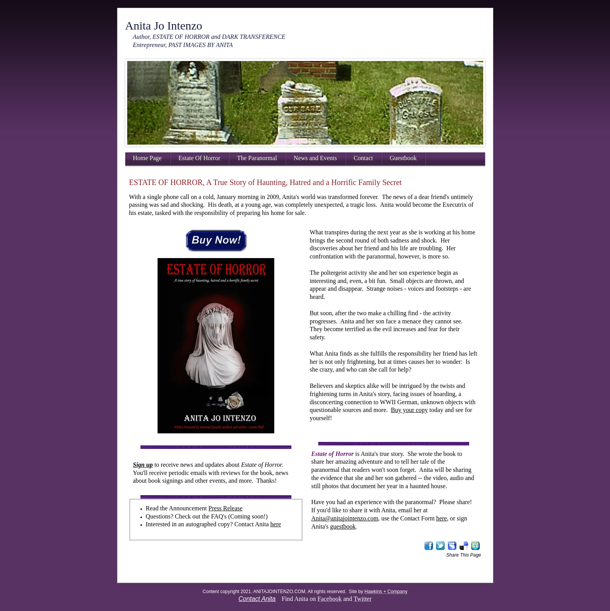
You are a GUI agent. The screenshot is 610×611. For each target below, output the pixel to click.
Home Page (147, 158)
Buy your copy (409, 410)
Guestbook (403, 158)
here (275, 524)
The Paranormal (257, 158)
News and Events (315, 158)
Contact (363, 158)
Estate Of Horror (200, 158)
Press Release (226, 508)
